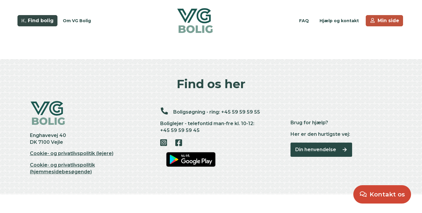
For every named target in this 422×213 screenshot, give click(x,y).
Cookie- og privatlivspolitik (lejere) (71, 153)
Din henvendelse (321, 149)
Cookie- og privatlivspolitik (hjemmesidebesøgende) (62, 168)
